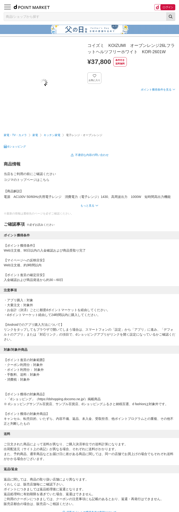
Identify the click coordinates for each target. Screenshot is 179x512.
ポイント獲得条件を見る (156, 89)
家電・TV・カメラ (15, 135)
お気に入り (94, 80)
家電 (35, 135)
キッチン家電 (52, 135)
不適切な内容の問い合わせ (92, 155)
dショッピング (16, 146)
